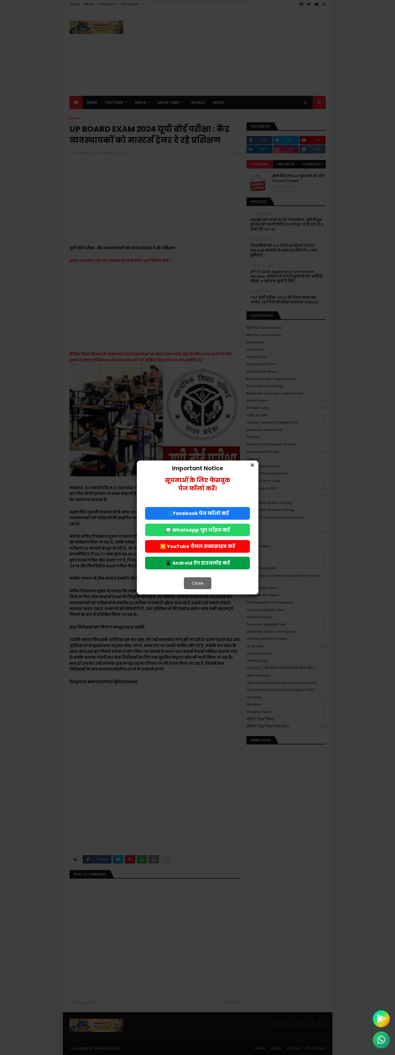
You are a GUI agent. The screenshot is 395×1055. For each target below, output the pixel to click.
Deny (170, 19)
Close (197, 583)
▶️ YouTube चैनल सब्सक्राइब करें (197, 546)
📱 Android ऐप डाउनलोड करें (197, 563)
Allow (224, 19)
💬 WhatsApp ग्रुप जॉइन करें (197, 530)
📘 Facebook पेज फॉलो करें (197, 513)
